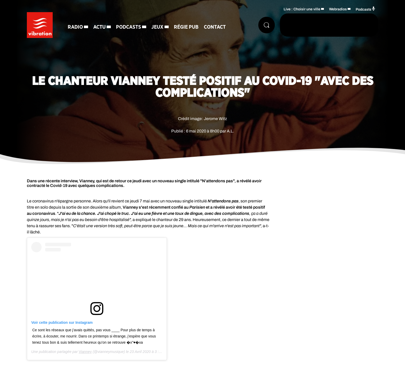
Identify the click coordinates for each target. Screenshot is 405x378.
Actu (99, 27)
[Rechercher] (266, 25)
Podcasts (128, 27)
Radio (75, 27)
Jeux (157, 27)
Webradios (338, 9)
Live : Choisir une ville (302, 9)
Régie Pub (186, 27)
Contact (215, 27)
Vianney (85, 352)
